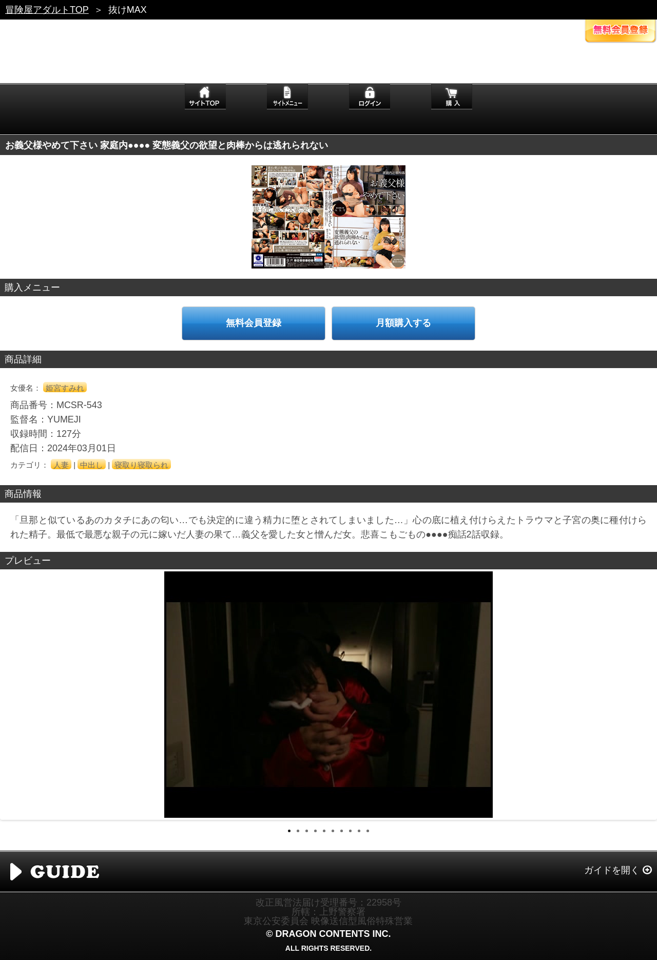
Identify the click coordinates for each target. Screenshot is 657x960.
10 (367, 831)
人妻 (61, 464)
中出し (91, 464)
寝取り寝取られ (141, 464)
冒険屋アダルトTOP (47, 10)
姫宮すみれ (65, 387)
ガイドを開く (612, 870)
